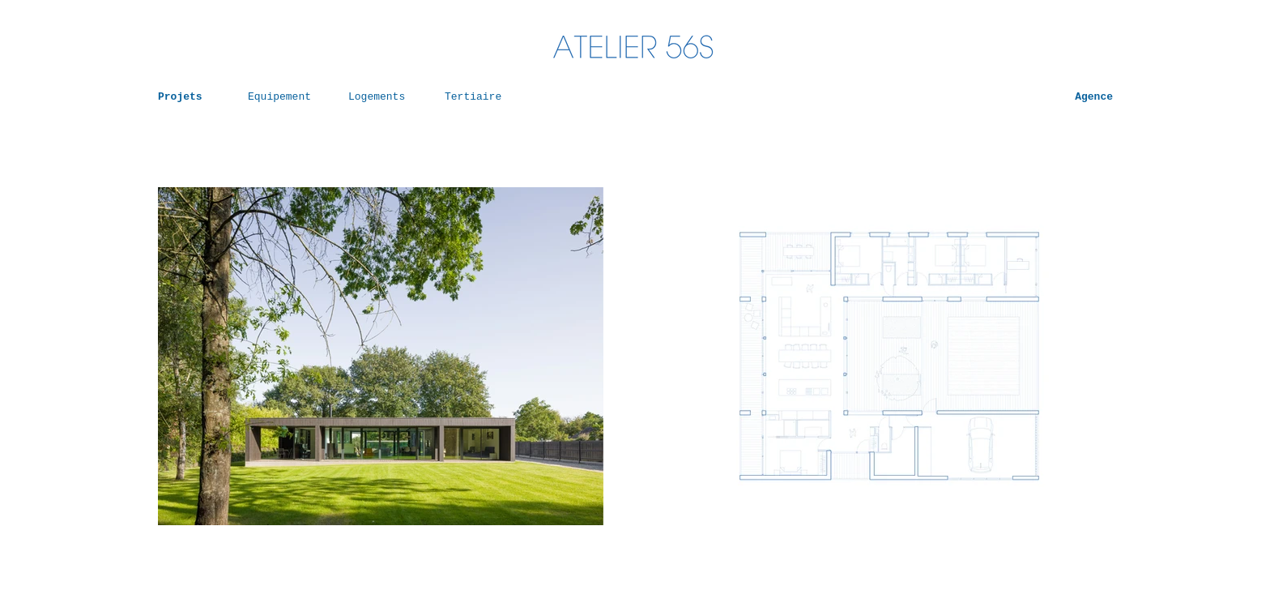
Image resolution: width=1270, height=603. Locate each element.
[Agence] (1071, 97)
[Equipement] (283, 97)
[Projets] (193, 97)
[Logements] (383, 97)
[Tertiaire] (479, 97)
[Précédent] (202, 356)
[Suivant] (559, 356)
